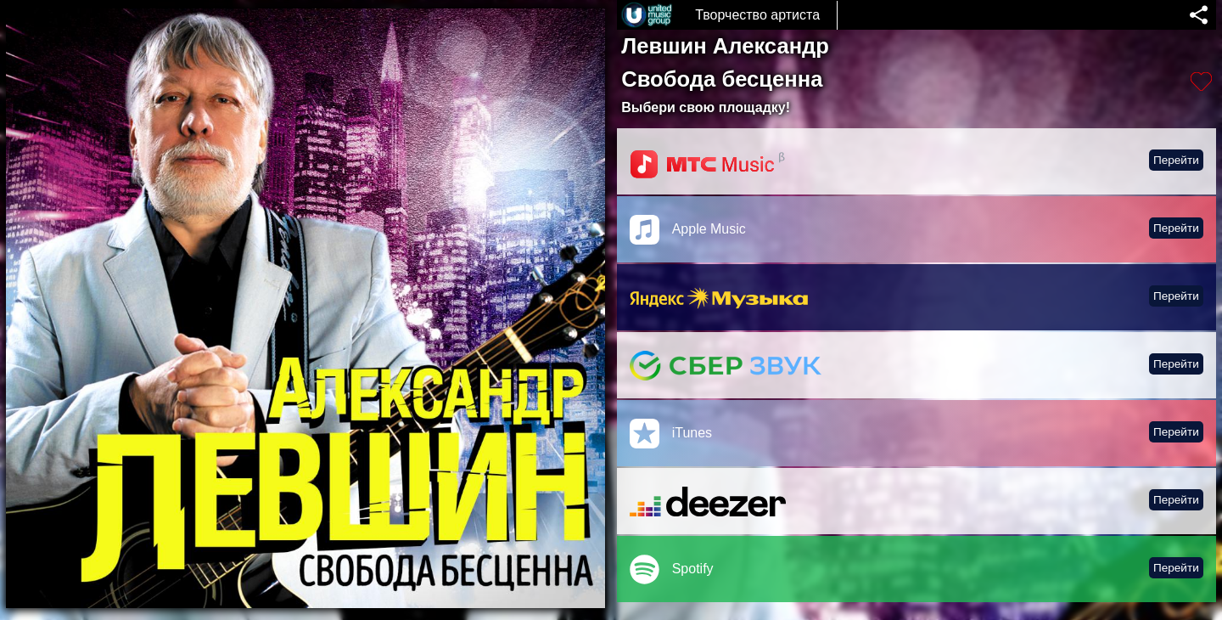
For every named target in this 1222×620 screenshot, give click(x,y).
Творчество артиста (757, 15)
